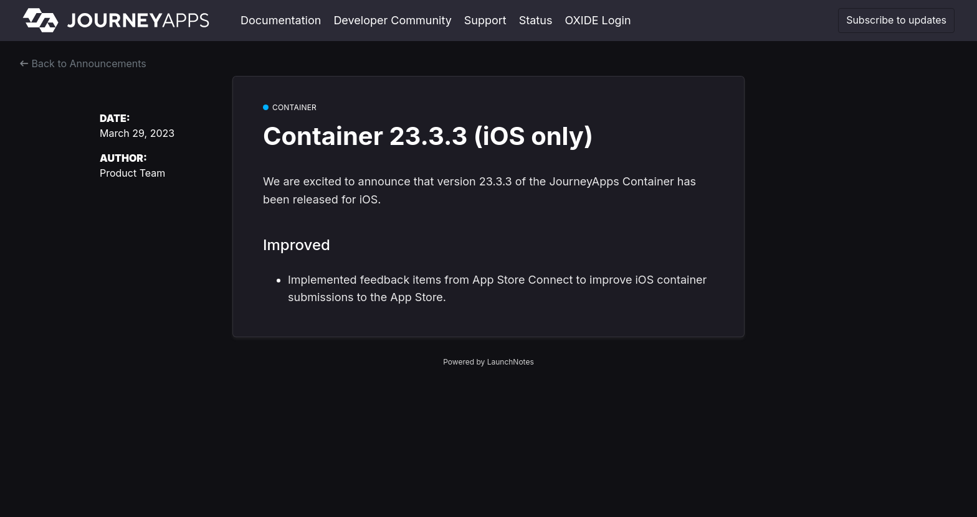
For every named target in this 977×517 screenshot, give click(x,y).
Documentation (281, 20)
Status (536, 20)
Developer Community (392, 20)
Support (485, 20)
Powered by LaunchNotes (488, 361)
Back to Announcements (83, 63)
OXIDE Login (598, 20)
